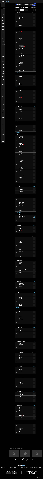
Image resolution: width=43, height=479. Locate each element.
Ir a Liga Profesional (17, 27)
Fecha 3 (34, 292)
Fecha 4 (34, 197)
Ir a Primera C (17, 194)
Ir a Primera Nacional (17, 72)
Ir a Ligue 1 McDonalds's (18, 279)
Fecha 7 (34, 341)
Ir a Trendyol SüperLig (18, 339)
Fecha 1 (34, 281)
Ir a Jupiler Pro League (18, 420)
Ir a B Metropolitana (17, 132)
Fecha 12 (34, 12)
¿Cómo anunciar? (39, 477)
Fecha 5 (34, 225)
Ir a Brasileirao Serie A (18, 258)
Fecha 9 (34, 186)
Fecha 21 (34, 352)
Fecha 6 (34, 391)
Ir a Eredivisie (17, 307)
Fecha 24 (34, 236)
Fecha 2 (34, 74)
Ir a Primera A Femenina (18, 212)
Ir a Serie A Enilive (17, 121)
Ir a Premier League (17, 86)
